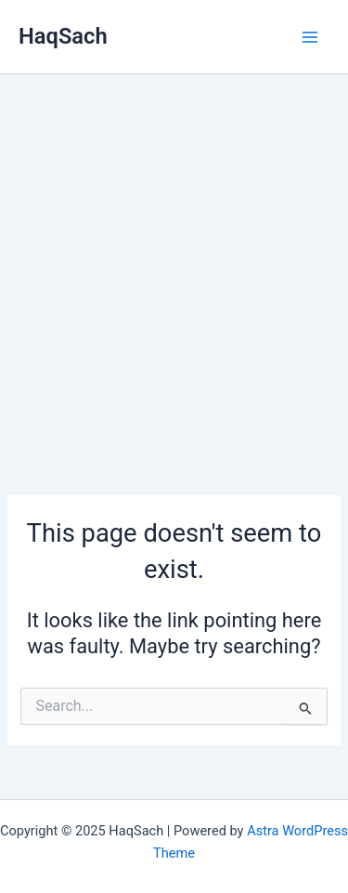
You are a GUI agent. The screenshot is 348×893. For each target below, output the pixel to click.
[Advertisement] (174, 258)
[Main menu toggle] (309, 37)
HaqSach (63, 36)
